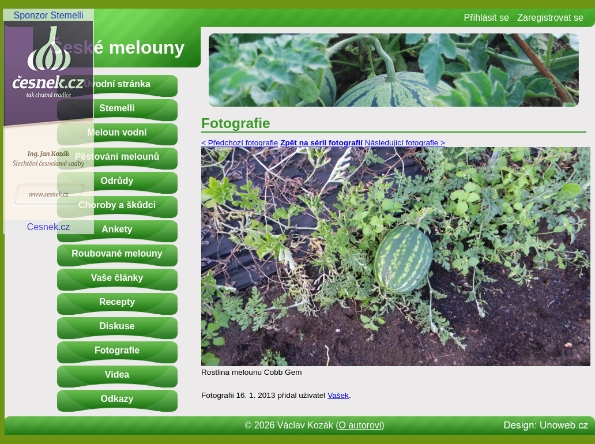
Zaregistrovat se (550, 17)
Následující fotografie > (405, 142)
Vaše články (117, 278)
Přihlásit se (486, 17)
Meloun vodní (116, 132)
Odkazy (117, 399)
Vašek (338, 395)
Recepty (117, 302)
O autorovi (360, 425)
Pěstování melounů (117, 156)
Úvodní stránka (117, 84)
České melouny (117, 47)
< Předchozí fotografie (239, 142)
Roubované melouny (116, 253)
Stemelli (116, 108)
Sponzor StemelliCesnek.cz (48, 121)
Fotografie (117, 350)
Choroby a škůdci (117, 205)
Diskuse (116, 326)
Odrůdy (117, 181)
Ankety (116, 229)
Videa (117, 374)
